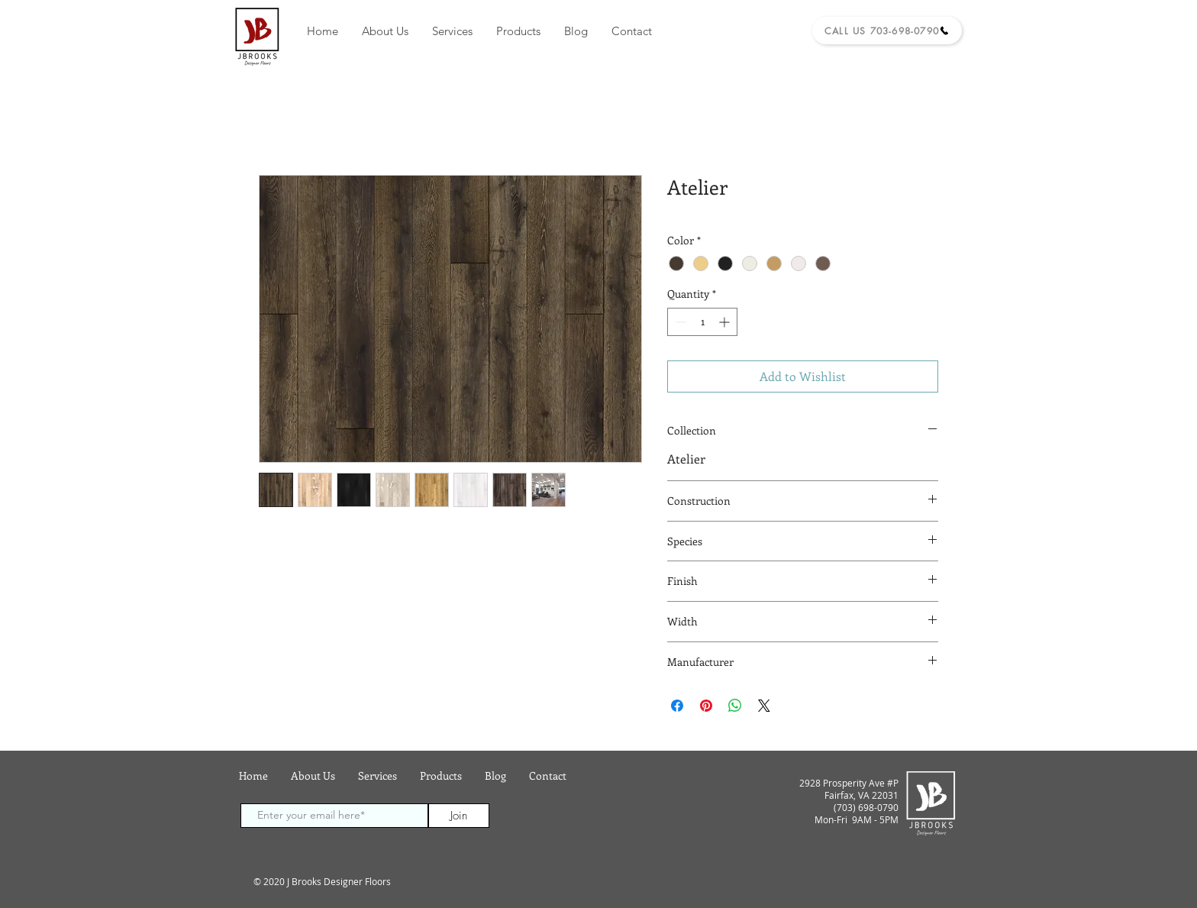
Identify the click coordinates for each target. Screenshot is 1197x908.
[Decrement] (679, 322)
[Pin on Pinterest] (706, 705)
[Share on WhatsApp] (735, 705)
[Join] (458, 815)
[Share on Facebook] (677, 705)
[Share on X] (764, 705)
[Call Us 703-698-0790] (887, 30)
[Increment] (725, 322)
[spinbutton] (702, 322)
